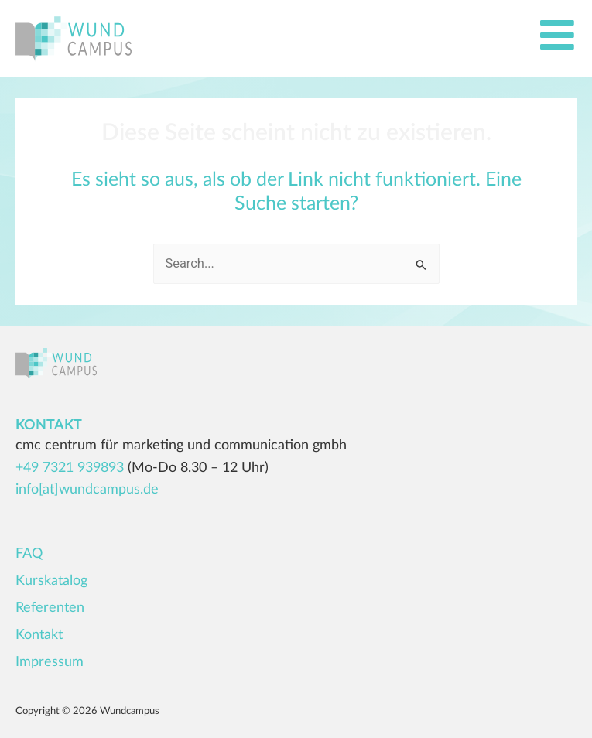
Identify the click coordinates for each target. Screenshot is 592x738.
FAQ (29, 554)
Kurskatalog (51, 581)
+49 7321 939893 (69, 468)
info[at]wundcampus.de (87, 490)
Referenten (49, 608)
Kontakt (39, 635)
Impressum (49, 662)
